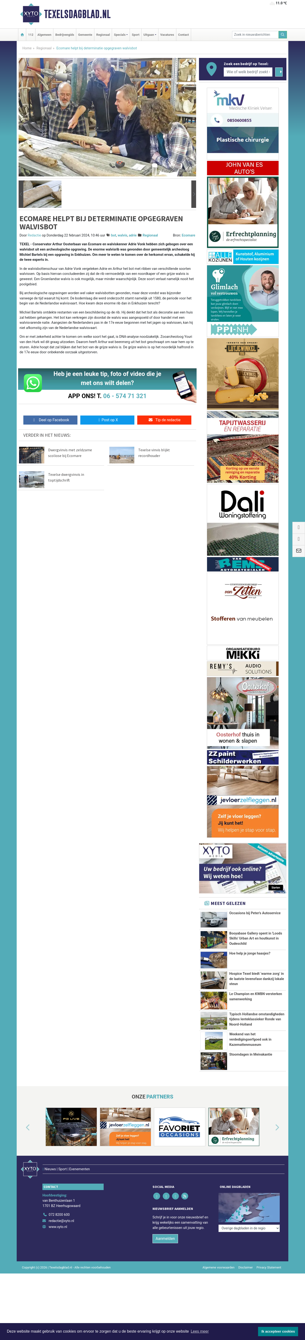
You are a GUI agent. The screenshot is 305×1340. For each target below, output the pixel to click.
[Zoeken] (283, 34)
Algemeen (44, 34)
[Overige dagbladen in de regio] (249, 1234)
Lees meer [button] (200, 1331)
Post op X (107, 420)
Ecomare (188, 235)
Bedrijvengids (64, 34)
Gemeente (85, 34)
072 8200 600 (59, 1244)
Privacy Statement (269, 1297)
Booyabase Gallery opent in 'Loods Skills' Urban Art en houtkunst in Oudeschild (255, 938)
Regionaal (103, 34)
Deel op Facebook (50, 420)
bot (113, 235)
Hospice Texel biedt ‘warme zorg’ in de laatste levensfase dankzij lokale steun (256, 979)
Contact (183, 34)
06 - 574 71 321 (125, 396)
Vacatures (167, 34)
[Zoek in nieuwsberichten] (255, 34)
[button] (21, 194)
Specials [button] (120, 34)
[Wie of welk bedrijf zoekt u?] (248, 72)
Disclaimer (245, 1297)
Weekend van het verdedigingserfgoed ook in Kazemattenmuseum (250, 1066)
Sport (135, 34)
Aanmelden (165, 1268)
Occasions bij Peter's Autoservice (254, 913)
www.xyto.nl (58, 1257)
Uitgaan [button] (148, 34)
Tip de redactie (164, 420)
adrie (133, 235)
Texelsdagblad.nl (77, 14)
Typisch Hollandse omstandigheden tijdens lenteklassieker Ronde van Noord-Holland (256, 1027)
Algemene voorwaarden (218, 1297)
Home (27, 48)
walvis (122, 235)
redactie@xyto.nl (61, 1251)
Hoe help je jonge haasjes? (249, 953)
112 (30, 34)
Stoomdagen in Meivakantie (250, 1095)
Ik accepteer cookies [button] (278, 1331)
